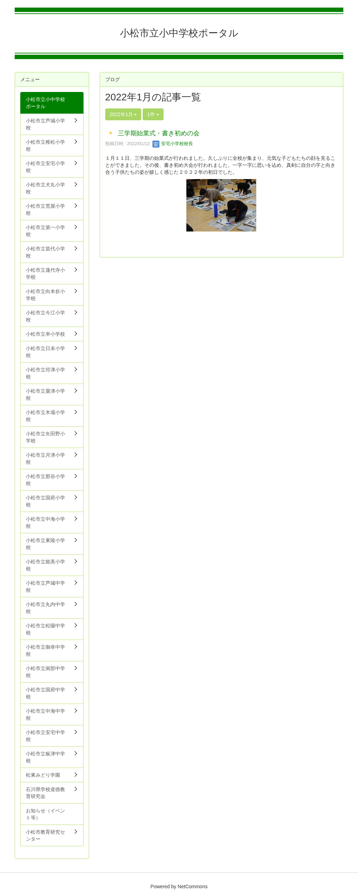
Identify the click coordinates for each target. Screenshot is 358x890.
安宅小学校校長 (172, 143)
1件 (153, 114)
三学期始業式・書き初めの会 (159, 133)
